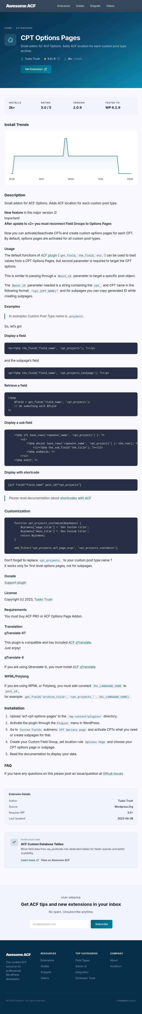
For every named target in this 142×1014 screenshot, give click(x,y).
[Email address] (59, 924)
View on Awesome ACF (55, 860)
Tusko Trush (43, 599)
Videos (110, 5)
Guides (80, 5)
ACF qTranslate (79, 642)
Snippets (95, 5)
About (113, 960)
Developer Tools (85, 978)
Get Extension (36, 69)
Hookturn (116, 966)
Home (8, 28)
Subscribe (101, 924)
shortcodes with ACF (75, 498)
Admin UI (81, 966)
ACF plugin (49, 255)
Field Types (82, 960)
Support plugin (15, 582)
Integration (82, 972)
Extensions (63, 5)
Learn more (30, 860)
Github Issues (113, 773)
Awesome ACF (21, 6)
